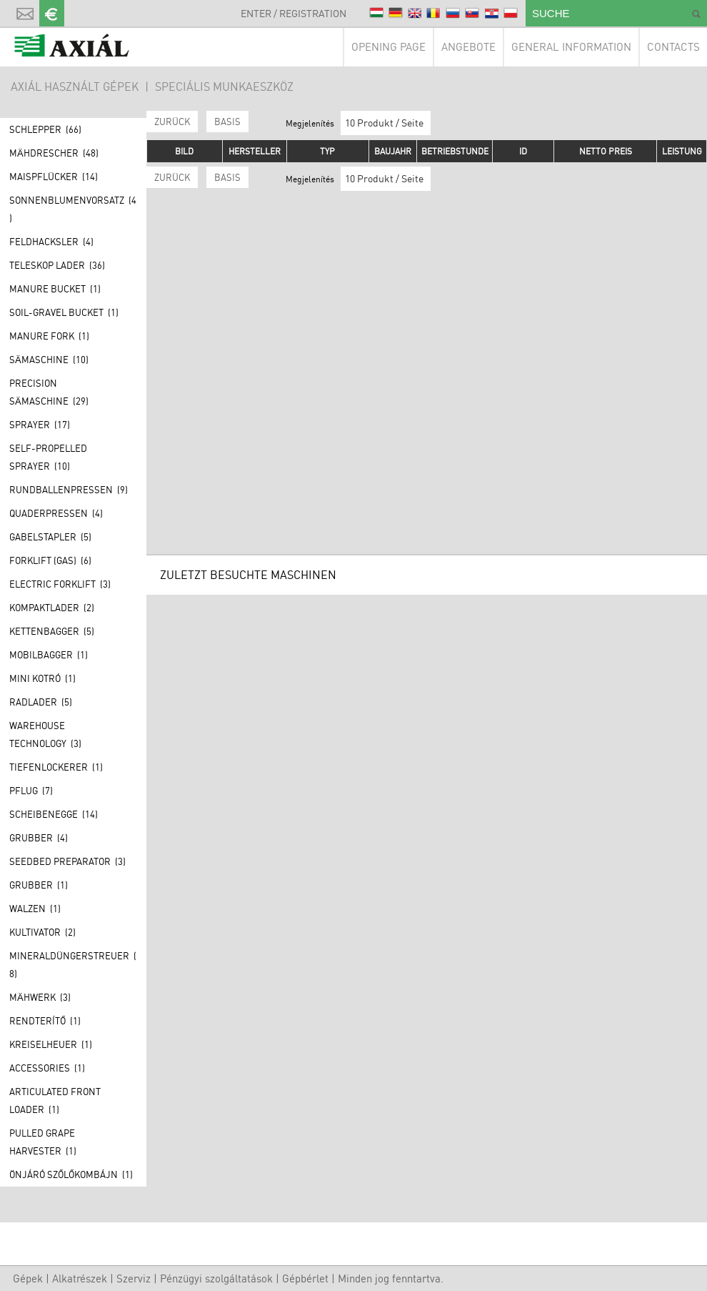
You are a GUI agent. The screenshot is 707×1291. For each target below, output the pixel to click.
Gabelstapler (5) (50, 537)
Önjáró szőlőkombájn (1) (71, 1174)
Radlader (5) (40, 702)
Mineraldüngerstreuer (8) (72, 964)
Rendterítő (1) (45, 1021)
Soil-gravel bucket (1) (64, 312)
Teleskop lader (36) (57, 265)
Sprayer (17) (39, 424)
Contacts (673, 47)
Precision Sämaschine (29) (49, 392)
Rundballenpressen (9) (68, 489)
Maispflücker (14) (53, 176)
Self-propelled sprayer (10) (48, 457)
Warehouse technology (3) (45, 734)
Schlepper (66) (45, 129)
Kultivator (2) (42, 932)
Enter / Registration (293, 13)
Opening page (388, 47)
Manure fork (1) (49, 336)
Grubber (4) (38, 838)
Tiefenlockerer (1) (56, 767)
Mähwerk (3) (40, 997)
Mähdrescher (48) (54, 153)
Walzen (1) (35, 908)
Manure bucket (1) (55, 289)
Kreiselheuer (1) (50, 1044)
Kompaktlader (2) (51, 607)
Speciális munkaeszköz (224, 86)
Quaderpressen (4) (56, 513)
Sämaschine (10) (49, 359)
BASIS (227, 121)
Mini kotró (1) (42, 678)
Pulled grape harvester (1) (42, 1142)
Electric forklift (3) (60, 584)
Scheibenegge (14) (53, 814)
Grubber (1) (38, 885)
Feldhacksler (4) (51, 241)
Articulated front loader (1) (55, 1100)
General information (571, 47)
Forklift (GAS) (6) (50, 560)
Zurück (172, 121)
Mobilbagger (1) (48, 655)
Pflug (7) (31, 790)
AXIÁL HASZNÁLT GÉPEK (75, 86)
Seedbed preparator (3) (67, 861)
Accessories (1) (47, 1068)
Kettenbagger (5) (51, 631)
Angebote (468, 47)
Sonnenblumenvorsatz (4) (72, 209)
